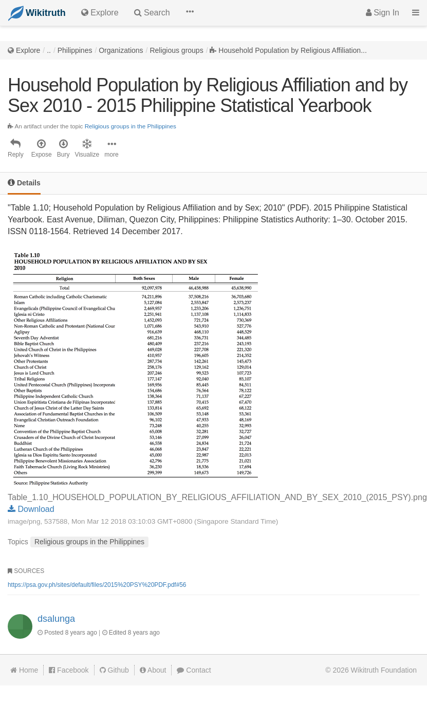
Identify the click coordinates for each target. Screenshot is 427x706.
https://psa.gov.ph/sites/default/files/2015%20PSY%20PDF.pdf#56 (97, 584)
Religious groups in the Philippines (130, 126)
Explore (28, 50)
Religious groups (176, 50)
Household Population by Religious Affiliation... (292, 50)
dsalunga (56, 619)
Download (31, 509)
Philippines (75, 50)
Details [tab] (24, 182)
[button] (189, 13)
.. (49, 50)
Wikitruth (384, 670)
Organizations (121, 50)
